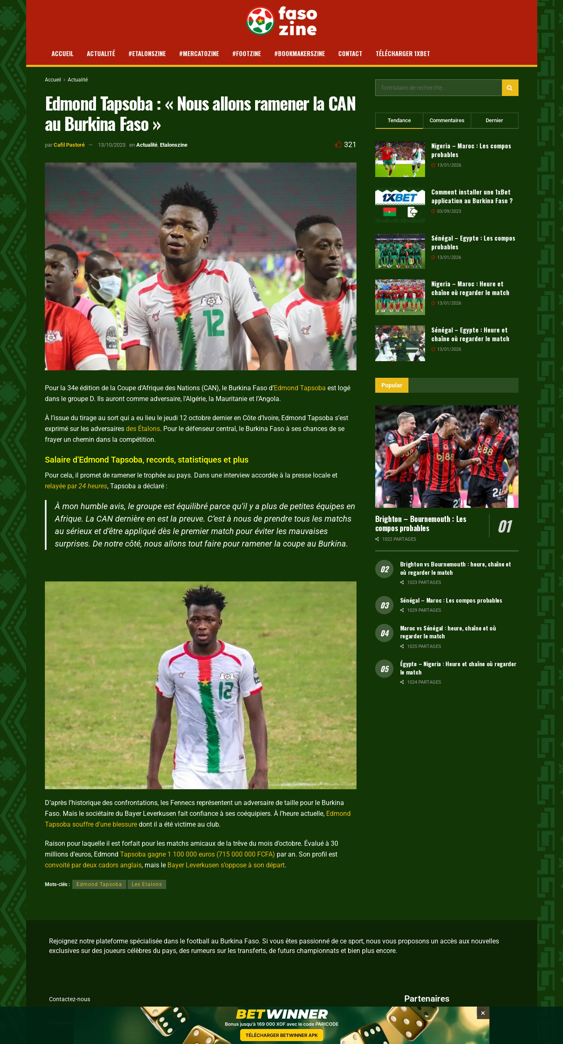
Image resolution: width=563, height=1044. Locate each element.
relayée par (76, 486)
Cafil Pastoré (69, 145)
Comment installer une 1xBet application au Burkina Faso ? (472, 196)
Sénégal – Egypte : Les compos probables (473, 242)
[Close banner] (483, 1014)
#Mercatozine (199, 53)
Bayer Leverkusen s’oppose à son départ (226, 865)
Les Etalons (147, 884)
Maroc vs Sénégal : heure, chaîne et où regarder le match (448, 631)
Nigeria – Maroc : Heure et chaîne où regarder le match (470, 288)
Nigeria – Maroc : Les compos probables (471, 150)
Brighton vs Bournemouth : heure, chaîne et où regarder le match (455, 567)
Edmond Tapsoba (300, 388)
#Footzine (246, 53)
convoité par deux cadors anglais (93, 865)
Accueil (63, 53)
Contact (350, 53)
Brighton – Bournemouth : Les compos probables (420, 523)
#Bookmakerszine (299, 53)
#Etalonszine (147, 53)
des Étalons (143, 429)
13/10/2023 (111, 145)
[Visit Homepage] (281, 20)
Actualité (101, 53)
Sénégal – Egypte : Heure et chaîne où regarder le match (470, 334)
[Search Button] (510, 87)
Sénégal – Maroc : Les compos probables (451, 600)
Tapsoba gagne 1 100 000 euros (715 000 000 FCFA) (197, 854)
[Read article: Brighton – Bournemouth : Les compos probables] (447, 456)
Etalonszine (173, 145)
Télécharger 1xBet (403, 53)
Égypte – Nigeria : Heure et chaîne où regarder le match (458, 667)
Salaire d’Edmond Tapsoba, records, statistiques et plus (146, 460)
